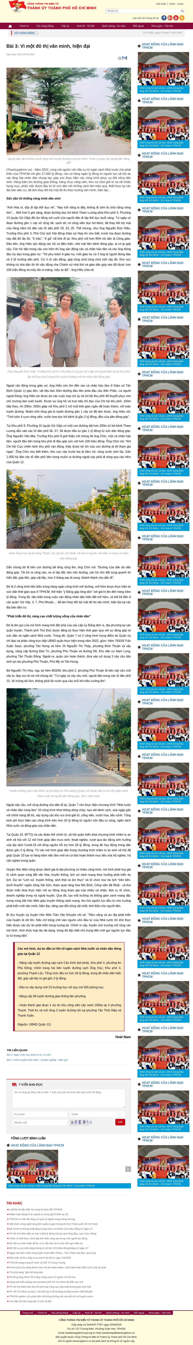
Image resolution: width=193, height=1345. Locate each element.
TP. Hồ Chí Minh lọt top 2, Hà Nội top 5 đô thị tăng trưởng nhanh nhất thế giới (51, 1291)
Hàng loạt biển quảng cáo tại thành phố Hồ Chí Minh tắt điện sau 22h (46, 1282)
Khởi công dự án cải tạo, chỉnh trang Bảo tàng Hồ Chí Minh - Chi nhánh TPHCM (52, 1185)
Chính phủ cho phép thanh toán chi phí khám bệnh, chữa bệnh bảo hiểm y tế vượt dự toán (57, 1267)
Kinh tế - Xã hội (85, 26)
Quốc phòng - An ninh (113, 26)
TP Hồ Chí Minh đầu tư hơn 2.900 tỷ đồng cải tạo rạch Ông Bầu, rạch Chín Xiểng (52, 1233)
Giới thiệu (161, 3)
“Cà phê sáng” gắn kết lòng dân (26, 1272)
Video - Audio (176, 3)
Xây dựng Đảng (44, 26)
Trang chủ (27, 1312)
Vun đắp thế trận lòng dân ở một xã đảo (30, 1301)
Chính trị (24, 26)
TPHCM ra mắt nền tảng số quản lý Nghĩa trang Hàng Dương (42, 1219)
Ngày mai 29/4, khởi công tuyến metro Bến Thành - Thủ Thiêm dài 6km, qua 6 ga (52, 1253)
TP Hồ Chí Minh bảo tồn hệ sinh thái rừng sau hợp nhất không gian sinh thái (50, 1286)
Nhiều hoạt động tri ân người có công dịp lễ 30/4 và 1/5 (38, 1214)
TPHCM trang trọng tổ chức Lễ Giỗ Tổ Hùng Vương (37, 1262)
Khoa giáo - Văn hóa (162, 26)
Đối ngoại (138, 26)
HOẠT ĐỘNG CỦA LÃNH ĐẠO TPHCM (37, 1145)
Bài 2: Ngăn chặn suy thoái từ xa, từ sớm (29, 1054)
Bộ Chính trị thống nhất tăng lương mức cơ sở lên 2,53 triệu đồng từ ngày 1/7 (51, 1228)
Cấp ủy (65, 26)
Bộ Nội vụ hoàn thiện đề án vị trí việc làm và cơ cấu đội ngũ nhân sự (46, 1243)
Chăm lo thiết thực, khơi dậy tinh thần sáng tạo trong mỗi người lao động (48, 1238)
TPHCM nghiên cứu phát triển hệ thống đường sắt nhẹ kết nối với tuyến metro (51, 1296)
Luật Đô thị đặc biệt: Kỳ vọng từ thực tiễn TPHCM (36, 1209)
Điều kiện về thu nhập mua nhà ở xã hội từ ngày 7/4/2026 (40, 1257)
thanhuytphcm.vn (82, 1341)
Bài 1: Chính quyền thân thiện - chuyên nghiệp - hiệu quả (37, 1060)
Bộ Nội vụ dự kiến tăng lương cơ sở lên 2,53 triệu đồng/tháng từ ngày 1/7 (49, 1248)
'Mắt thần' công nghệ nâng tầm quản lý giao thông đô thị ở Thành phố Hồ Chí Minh (53, 1224)
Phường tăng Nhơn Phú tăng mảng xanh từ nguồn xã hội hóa (42, 1277)
